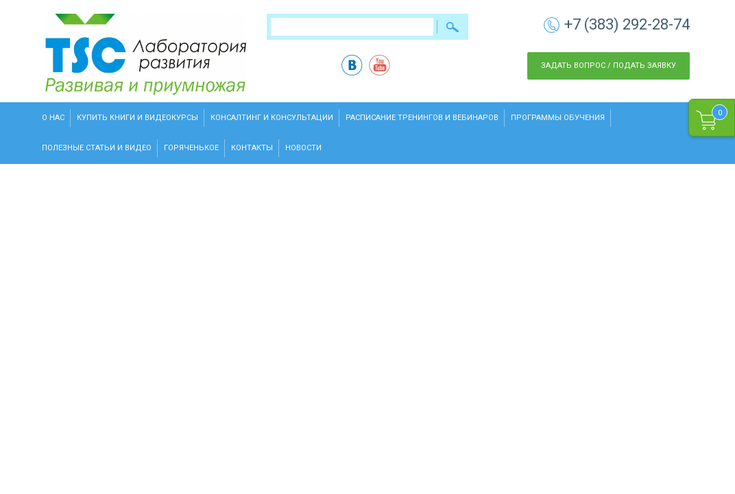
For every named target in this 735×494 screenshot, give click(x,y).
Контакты (252, 147)
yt (379, 64)
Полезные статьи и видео (97, 147)
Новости (303, 147)
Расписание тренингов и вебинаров (422, 117)
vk (352, 64)
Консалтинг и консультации (271, 117)
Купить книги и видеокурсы (137, 117)
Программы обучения (558, 117)
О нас (53, 117)
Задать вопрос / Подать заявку (608, 65)
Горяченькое (191, 147)
